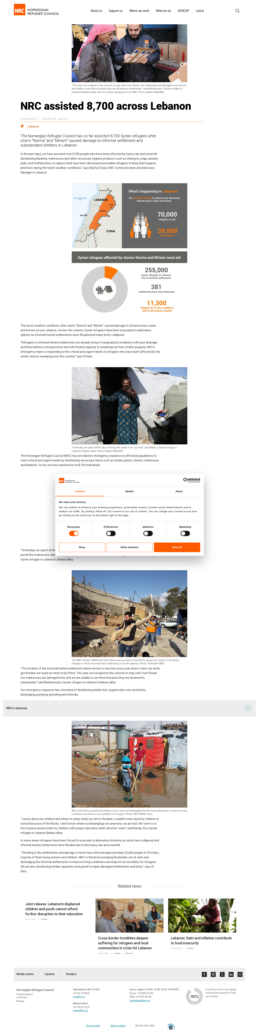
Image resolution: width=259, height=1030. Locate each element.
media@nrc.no (80, 1010)
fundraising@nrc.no (140, 1000)
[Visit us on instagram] (213, 974)
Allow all (177, 547)
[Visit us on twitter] (222, 974)
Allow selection (129, 547)
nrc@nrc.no (79, 996)
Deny (82, 547)
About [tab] (179, 491)
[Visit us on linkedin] (231, 974)
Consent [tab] (80, 491)
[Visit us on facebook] (204, 974)
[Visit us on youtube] (240, 974)
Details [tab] (129, 491)
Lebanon (33, 126)
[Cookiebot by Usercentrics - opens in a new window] (185, 480)
